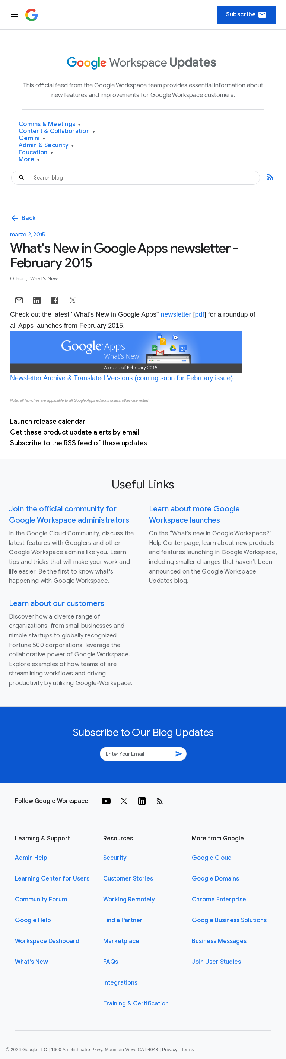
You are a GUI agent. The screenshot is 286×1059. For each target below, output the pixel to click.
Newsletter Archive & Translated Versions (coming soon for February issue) (121, 378)
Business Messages (219, 941)
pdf (199, 314)
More (29, 159)
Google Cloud (212, 858)
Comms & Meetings (50, 124)
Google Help (33, 920)
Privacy (169, 1049)
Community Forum (41, 899)
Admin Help (31, 858)
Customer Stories (128, 878)
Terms (187, 1049)
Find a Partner (123, 920)
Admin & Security (46, 145)
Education (36, 152)
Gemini (32, 138)
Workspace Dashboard (47, 941)
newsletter (176, 314)
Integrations (120, 983)
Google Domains (215, 878)
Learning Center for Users (52, 878)
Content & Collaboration (57, 131)
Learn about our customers (56, 603)
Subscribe (246, 14)
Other (18, 278)
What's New (44, 278)
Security (115, 858)
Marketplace (121, 941)
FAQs (110, 962)
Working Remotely (129, 899)
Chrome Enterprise (219, 899)
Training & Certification (136, 1003)
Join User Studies (216, 962)
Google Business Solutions (229, 920)
